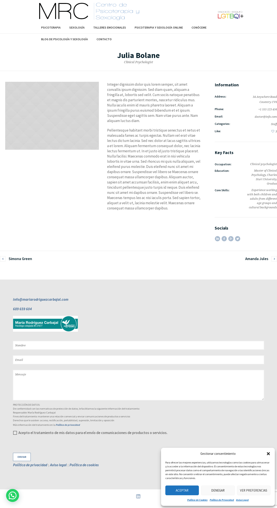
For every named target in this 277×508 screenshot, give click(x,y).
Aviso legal (58, 465)
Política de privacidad (68, 424)
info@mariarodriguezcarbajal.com (40, 299)
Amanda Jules (256, 258)
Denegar (218, 490)
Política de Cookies (197, 500)
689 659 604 (22, 309)
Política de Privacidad (222, 500)
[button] (268, 454)
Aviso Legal (242, 500)
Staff (274, 124)
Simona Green (20, 258)
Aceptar (182, 490)
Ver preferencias (253, 490)
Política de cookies (84, 465)
